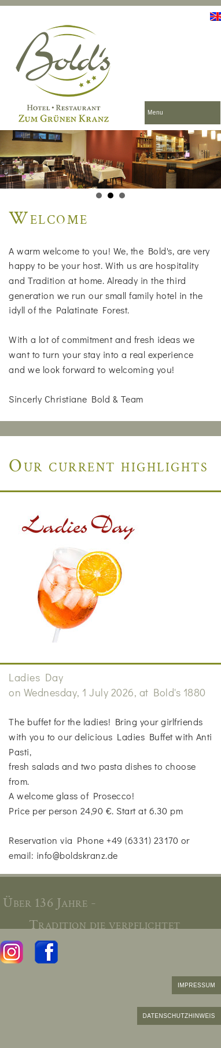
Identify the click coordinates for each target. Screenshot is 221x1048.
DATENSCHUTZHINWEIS (179, 1016)
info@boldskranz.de (77, 855)
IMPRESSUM (196, 985)
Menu (155, 112)
